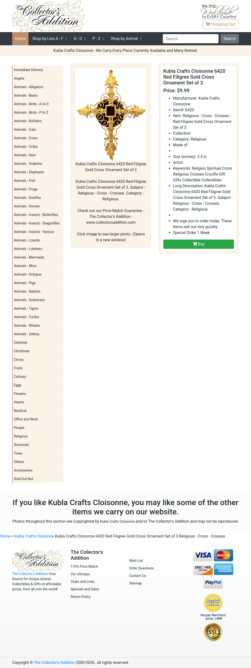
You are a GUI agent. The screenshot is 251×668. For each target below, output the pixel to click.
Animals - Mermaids (29, 257)
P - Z (96, 38)
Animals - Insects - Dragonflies (37, 223)
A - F (47, 38)
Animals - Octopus (28, 274)
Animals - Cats (25, 129)
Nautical (20, 411)
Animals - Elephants (29, 172)
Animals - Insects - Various (34, 232)
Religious (21, 436)
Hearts (19, 402)
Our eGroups (80, 574)
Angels (19, 78)
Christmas (21, 351)
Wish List (136, 561)
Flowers (20, 394)
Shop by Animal (124, 38)
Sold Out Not (23, 479)
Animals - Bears (26, 95)
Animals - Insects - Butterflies (36, 215)
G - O (78, 38)
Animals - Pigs (25, 283)
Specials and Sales (85, 589)
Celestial (20, 342)
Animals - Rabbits (27, 291)
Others (19, 462)
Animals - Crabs (26, 146)
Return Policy (81, 597)
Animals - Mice (25, 266)
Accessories (23, 470)
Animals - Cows (25, 138)
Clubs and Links (83, 582)
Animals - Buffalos (28, 121)
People (19, 428)
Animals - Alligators (28, 87)
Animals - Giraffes (27, 198)
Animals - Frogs (26, 189)
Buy (198, 244)
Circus (18, 360)
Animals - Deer (25, 155)
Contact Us (137, 576)
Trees (18, 453)
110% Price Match (84, 566)
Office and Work (26, 419)
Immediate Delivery (28, 70)
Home (20, 38)
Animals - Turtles (26, 317)
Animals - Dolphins (28, 164)
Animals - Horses (27, 206)
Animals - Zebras (26, 334)
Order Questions (141, 568)
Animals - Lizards (27, 240)
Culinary (20, 377)
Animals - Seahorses (29, 300)
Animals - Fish (24, 181)
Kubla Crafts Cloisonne (117, 521)
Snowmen (21, 445)
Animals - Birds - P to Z (31, 112)
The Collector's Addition (30, 574)
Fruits (18, 368)
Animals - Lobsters (28, 249)
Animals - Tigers (26, 308)
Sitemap (135, 583)
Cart (221, 24)
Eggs (17, 385)
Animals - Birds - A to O (31, 104)
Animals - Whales (27, 325)
